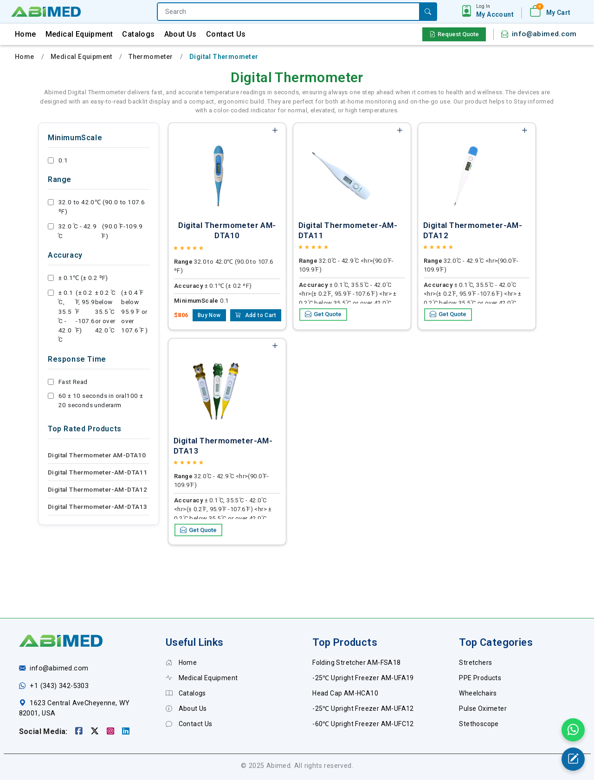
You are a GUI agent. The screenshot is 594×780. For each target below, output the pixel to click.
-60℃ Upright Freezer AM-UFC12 (363, 724)
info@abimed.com (544, 34)
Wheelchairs (478, 693)
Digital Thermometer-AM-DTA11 (97, 472)
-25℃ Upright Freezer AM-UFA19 (363, 678)
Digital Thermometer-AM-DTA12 (97, 489)
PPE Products (480, 678)
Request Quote (454, 34)
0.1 (58, 160)
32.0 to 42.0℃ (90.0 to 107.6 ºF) (96, 206)
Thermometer (151, 56)
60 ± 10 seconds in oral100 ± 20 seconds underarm (95, 400)
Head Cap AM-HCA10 (345, 693)
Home (25, 34)
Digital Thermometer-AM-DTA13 (97, 506)
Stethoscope (478, 724)
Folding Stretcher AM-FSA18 (356, 662)
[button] (495, 11)
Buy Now (209, 315)
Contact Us (226, 34)
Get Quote (323, 314)
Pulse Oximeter (483, 708)
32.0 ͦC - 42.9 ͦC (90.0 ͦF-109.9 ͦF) (95, 230)
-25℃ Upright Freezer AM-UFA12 (363, 708)
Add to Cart (255, 315)
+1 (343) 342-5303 (59, 686)
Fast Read (68, 381)
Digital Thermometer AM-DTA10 (97, 455)
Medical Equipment (79, 34)
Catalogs (138, 34)
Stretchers (475, 662)
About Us (180, 34)
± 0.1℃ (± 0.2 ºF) (78, 277)
